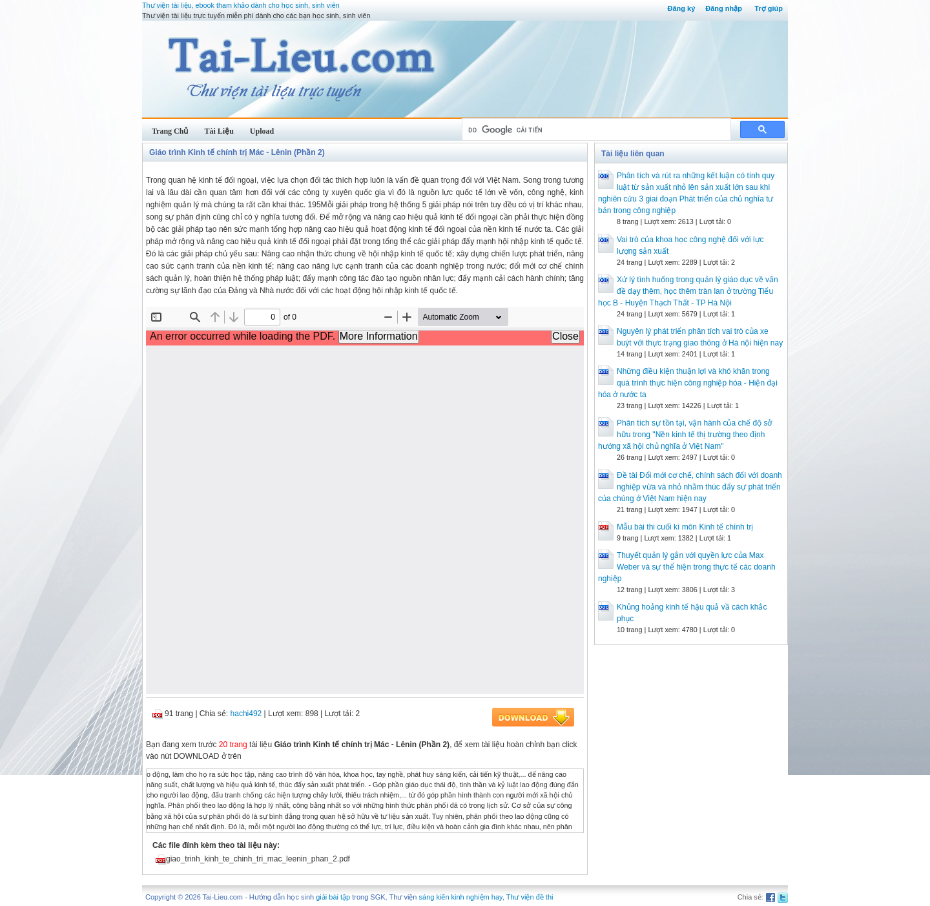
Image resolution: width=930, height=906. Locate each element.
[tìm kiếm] (595, 130)
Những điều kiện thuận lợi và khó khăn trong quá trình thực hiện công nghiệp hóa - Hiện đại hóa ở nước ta (688, 383)
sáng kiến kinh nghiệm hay (460, 897)
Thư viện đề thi (529, 897)
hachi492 (246, 713)
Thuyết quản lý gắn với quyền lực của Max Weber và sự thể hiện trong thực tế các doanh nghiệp (687, 567)
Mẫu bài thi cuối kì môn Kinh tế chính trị (685, 526)
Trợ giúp (768, 8)
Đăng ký (681, 8)
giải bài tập (333, 897)
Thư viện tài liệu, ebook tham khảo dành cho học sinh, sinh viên (241, 5)
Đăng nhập (723, 8)
